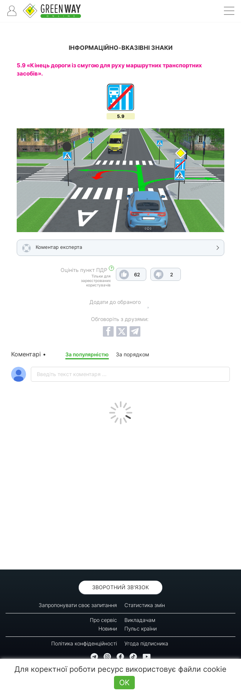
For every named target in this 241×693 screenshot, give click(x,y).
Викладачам (139, 620)
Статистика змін (144, 605)
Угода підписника (146, 643)
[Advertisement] (120, 495)
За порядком (132, 354)
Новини (107, 628)
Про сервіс (103, 620)
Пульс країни (140, 628)
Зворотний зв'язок (120, 587)
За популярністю (87, 354)
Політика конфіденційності (84, 643)
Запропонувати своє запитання (78, 605)
